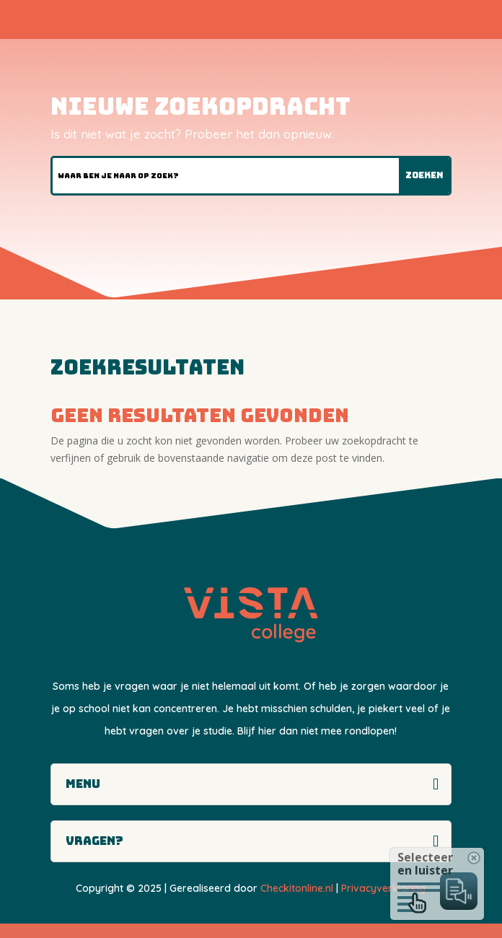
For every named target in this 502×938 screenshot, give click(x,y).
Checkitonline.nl (296, 888)
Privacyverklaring (383, 888)
